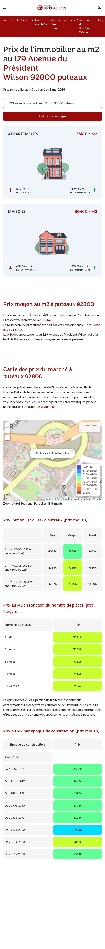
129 (98, 20)
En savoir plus (46, 406)
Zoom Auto (11, 503)
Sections (26, 503)
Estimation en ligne (53, 116)
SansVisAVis (94, 499)
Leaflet (49, 499)
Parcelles (40, 503)
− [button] (8, 430)
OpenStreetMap (65, 499)
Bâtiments (55, 503)
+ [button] (8, 425)
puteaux (69, 20)
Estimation (23, 20)
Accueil (8, 20)
